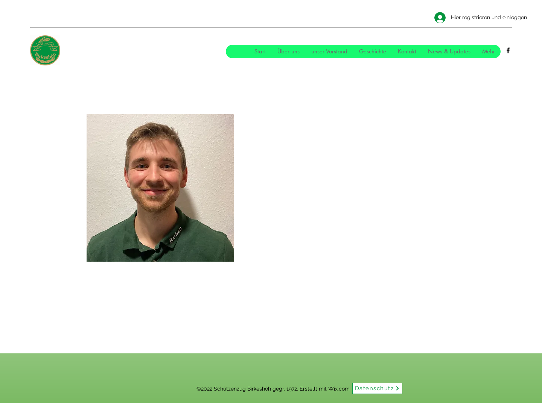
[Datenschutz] (377, 388)
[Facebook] (508, 50)
